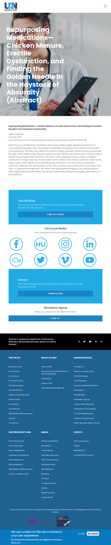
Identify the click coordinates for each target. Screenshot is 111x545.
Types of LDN (46, 383)
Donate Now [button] (55, 293)
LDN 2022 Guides (81, 376)
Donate (12, 418)
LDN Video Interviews (50, 455)
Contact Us (13, 423)
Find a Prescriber (16, 446)
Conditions (79, 367)
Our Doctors (14, 376)
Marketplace (79, 450)
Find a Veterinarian (17, 450)
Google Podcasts (48, 483)
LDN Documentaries (49, 441)
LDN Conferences (81, 441)
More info (15, 542)
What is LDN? (46, 367)
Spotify (44, 488)
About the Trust (15, 367)
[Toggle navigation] (105, 6)
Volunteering (14, 409)
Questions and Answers (84, 418)
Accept (81, 533)
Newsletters (46, 446)
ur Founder (14, 371)
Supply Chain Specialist (19, 395)
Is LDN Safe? (46, 378)
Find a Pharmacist (16, 441)
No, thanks (93, 534)
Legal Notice (41, 509)
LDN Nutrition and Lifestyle (85, 409)
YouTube (45, 478)
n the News (79, 390)
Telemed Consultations (19, 455)
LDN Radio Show (48, 464)
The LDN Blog (79, 395)
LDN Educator (14, 399)
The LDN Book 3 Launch (84, 455)
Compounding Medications (86, 385)
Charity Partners (16, 390)
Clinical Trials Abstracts (84, 404)
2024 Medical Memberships (21, 413)
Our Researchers (16, 385)
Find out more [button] (55, 214)
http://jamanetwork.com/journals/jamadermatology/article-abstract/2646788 (48, 140)
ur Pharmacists (16, 381)
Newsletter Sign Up (82, 399)
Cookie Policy (15, 509)
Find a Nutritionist (16, 460)
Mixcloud (45, 474)
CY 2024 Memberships (83, 413)
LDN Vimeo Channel (49, 460)
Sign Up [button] (55, 318)
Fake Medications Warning (52, 388)
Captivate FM (47, 497)
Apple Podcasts (48, 492)
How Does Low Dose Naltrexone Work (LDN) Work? (54, 372)
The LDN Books (80, 381)
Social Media (47, 450)
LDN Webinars (47, 469)
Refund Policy (53, 509)
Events (76, 446)
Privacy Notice (28, 509)
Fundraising (14, 404)
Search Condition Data (84, 371)
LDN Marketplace (16, 464)
